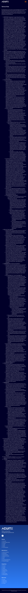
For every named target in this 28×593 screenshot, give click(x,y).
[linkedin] (3, 536)
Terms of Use (16, 590)
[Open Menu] (25, 1)
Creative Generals (23, 590)
